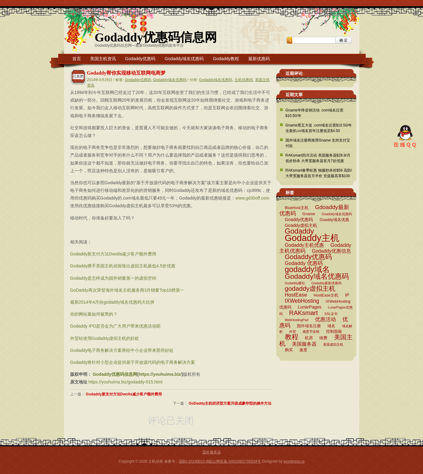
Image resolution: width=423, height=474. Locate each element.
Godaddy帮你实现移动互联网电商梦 (126, 73)
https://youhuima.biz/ (160, 374)
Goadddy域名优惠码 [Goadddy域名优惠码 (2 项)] (337, 214)
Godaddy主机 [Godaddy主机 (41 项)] (312, 238)
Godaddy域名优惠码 (184, 58)
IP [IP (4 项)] (347, 295)
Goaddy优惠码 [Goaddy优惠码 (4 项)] (299, 219)
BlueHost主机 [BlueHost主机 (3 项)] (297, 208)
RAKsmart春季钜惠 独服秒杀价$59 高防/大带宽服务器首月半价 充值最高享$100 (318, 173)
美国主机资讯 (103, 58)
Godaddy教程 (226, 58)
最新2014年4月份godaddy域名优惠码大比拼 (112, 302)
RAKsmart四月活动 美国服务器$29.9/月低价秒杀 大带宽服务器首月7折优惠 (317, 158)
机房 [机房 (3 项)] (309, 338)
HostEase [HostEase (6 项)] (296, 295)
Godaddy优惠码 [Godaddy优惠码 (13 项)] (308, 257)
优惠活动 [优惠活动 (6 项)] (325, 319)
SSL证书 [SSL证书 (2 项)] (331, 314)
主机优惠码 (243, 80)
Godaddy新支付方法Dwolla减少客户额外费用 (113, 253)
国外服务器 (211, 452)
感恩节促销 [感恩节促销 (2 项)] (310, 331)
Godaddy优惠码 (140, 58)
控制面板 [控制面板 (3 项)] (334, 331)
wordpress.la (294, 461)
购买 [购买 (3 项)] (289, 350)
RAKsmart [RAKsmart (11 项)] (303, 312)
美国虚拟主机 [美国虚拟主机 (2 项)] (333, 344)
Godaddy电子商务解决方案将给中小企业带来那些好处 (122, 350)
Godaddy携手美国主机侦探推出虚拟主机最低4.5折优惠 (122, 265)
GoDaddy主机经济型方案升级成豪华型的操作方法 (230, 403)
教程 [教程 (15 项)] (291, 337)
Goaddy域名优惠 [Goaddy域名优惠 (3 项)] (334, 220)
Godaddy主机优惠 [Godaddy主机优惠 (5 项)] (304, 245)
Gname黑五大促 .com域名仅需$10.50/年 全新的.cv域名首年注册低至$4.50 (318, 128)
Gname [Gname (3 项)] (308, 214)
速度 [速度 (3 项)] (303, 350)
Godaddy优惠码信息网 (156, 37)
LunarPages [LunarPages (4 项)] (309, 307)
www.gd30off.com (252, 198)
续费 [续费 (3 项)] (323, 338)
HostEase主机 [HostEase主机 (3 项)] (325, 295)
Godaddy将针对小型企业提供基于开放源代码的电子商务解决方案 (132, 362)
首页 (76, 58)
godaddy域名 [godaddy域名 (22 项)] (307, 269)
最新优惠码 (259, 58)
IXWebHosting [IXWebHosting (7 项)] (302, 301)
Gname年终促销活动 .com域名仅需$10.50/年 (314, 113)
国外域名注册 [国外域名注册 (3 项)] (309, 326)
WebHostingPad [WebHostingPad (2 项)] (297, 320)
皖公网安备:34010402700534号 (235, 461)
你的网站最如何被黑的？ (94, 314)
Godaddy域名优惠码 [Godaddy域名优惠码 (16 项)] (317, 276)
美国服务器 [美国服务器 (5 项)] (304, 344)
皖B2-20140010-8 (193, 461)
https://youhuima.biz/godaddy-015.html (125, 381)
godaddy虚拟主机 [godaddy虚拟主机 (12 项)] (310, 288)
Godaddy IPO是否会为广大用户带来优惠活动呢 (115, 326)
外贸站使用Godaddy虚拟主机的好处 (104, 338)
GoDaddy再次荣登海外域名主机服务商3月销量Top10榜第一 (127, 290)
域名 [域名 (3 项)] (331, 326)
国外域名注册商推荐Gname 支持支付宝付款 (317, 143)
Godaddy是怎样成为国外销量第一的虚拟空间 (113, 278)
